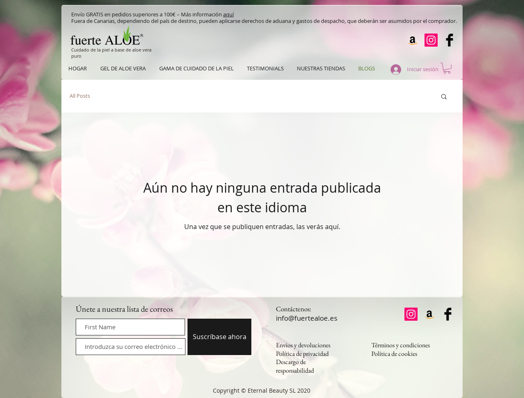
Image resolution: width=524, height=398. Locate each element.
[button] (447, 68)
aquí (228, 14)
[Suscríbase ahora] (219, 337)
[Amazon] (412, 40)
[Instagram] (431, 40)
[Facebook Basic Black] (449, 40)
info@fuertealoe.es (306, 318)
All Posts (80, 96)
